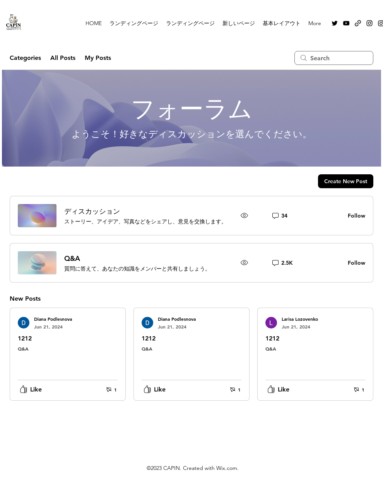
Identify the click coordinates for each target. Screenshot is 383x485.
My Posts (98, 57)
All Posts (62, 57)
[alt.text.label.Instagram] (369, 23)
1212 (25, 338)
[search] (333, 58)
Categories (25, 57)
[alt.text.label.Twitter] (335, 23)
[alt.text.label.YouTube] (346, 23)
